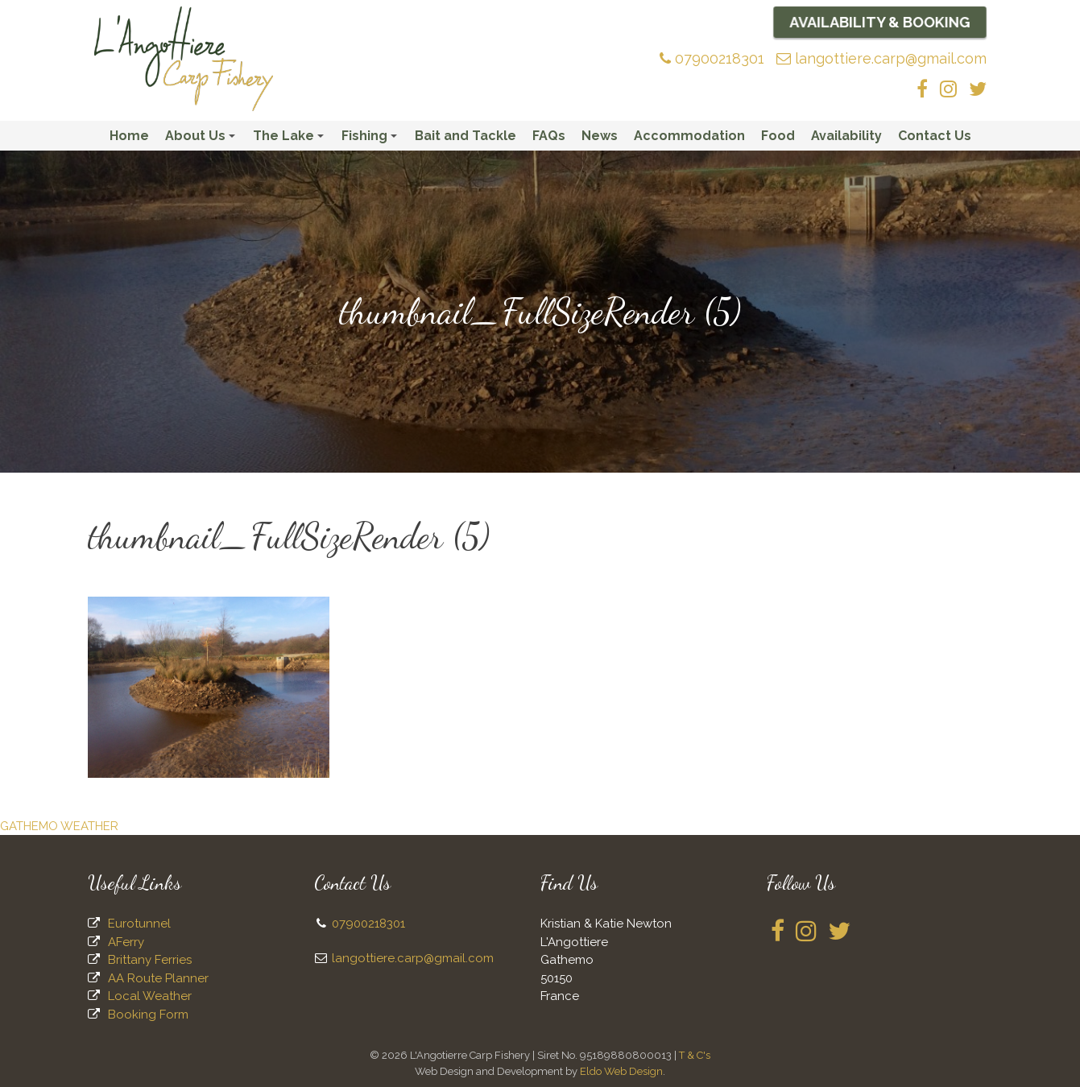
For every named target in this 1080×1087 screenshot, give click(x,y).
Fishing (371, 139)
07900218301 (712, 58)
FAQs (548, 135)
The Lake (291, 139)
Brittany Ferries (150, 960)
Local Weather (150, 996)
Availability (846, 135)
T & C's (694, 1055)
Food (778, 135)
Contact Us (934, 135)
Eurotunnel (139, 923)
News (599, 135)
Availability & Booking (879, 22)
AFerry (126, 942)
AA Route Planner (158, 978)
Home (129, 135)
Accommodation (689, 135)
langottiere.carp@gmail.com (881, 58)
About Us (202, 139)
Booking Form (148, 1014)
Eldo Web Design (621, 1071)
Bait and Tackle (465, 135)
